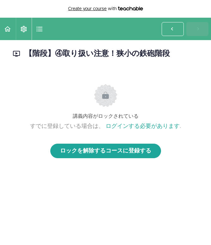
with (105, 9)
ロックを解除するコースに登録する (105, 151)
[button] (8, 29)
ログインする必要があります (143, 126)
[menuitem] (24, 29)
